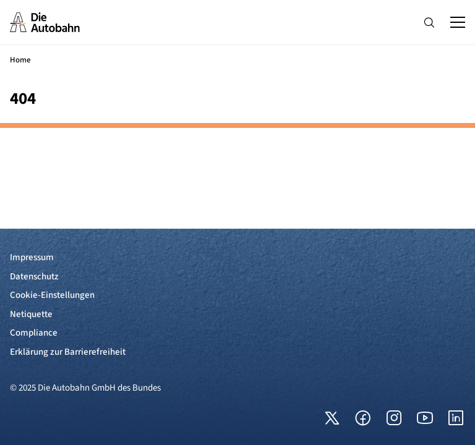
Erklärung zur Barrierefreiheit (68, 351)
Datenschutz (34, 276)
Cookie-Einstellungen (52, 295)
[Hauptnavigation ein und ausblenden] (457, 22)
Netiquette (31, 314)
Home (20, 60)
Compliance (34, 332)
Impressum (32, 257)
